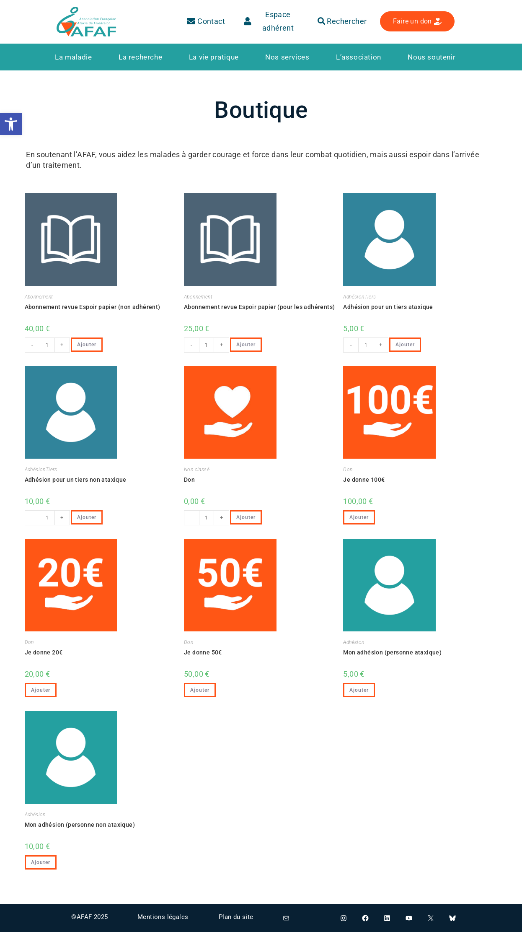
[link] (11, 124)
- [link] (32, 345)
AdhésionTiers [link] (359, 297)
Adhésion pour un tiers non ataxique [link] (76, 479)
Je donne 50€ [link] (203, 652)
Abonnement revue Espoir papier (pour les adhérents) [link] (259, 307)
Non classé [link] (196, 469)
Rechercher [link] (342, 21)
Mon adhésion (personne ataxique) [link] (392, 652)
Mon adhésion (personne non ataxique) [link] (80, 824)
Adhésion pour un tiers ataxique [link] (388, 307)
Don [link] (189, 479)
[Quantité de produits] (47, 345)
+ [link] (61, 345)
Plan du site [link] (236, 917)
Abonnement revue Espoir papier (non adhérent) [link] (92, 307)
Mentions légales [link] (162, 917)
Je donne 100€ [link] (364, 479)
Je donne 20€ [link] (44, 652)
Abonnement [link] (39, 297)
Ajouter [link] (86, 345)
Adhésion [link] (353, 642)
